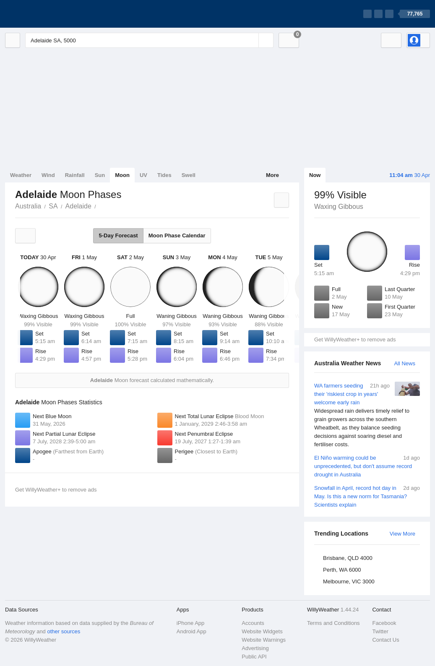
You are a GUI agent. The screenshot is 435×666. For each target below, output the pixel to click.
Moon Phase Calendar (177, 235)
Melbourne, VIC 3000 (349, 581)
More (272, 175)
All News (404, 363)
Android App (191, 631)
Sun (100, 175)
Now (314, 175)
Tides (164, 175)
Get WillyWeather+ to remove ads (355, 339)
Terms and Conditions (333, 623)
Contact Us (385, 640)
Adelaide (78, 206)
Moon (122, 175)
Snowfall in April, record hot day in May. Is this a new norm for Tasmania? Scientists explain (367, 496)
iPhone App (191, 623)
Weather (20, 175)
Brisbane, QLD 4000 (347, 558)
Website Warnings (264, 640)
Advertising (255, 648)
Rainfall (75, 175)
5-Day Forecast (118, 235)
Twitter (380, 631)
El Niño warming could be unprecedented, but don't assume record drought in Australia (367, 466)
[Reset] (251, 40)
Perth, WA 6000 (342, 570)
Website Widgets (262, 631)
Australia (28, 206)
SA (53, 206)
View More (402, 534)
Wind (48, 175)
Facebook (384, 623)
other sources (63, 631)
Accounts (253, 623)
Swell (188, 175)
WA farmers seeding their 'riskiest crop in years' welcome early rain (367, 415)
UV (143, 175)
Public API (254, 656)
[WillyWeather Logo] (44, 14)
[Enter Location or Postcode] (149, 40)
